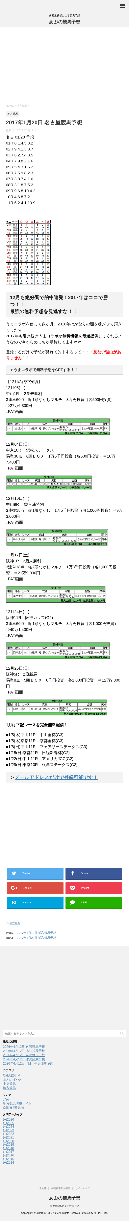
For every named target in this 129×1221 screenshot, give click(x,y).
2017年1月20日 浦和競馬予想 (36, 937)
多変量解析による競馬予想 (64, 1206)
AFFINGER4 (100, 1213)
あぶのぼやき (12, 1079)
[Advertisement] (64, 65)
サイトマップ (82, 1188)
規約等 (42, 1188)
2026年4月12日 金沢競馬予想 (24, 1055)
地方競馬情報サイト (17, 1103)
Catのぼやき (12, 1075)
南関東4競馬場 (13, 1107)
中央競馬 (9, 1083)
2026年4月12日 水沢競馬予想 (24, 1059)
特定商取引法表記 (60, 1188)
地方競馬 (15, 923)
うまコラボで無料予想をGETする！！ (46, 370)
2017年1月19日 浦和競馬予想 (36, 932)
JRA (6, 1099)
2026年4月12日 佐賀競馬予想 (24, 1046)
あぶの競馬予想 (64, 21)
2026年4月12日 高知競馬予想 (24, 1051)
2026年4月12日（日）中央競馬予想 (28, 1063)
